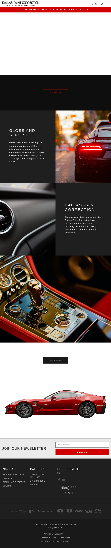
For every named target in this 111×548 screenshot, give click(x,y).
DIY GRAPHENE (37, 481)
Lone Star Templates (61, 538)
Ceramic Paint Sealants (37, 476)
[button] (55, 92)
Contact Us (9, 478)
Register (20, 482)
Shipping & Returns (13, 475)
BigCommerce (61, 534)
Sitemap (7, 486)
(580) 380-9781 (69, 490)
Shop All (35, 485)
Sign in (7, 482)
